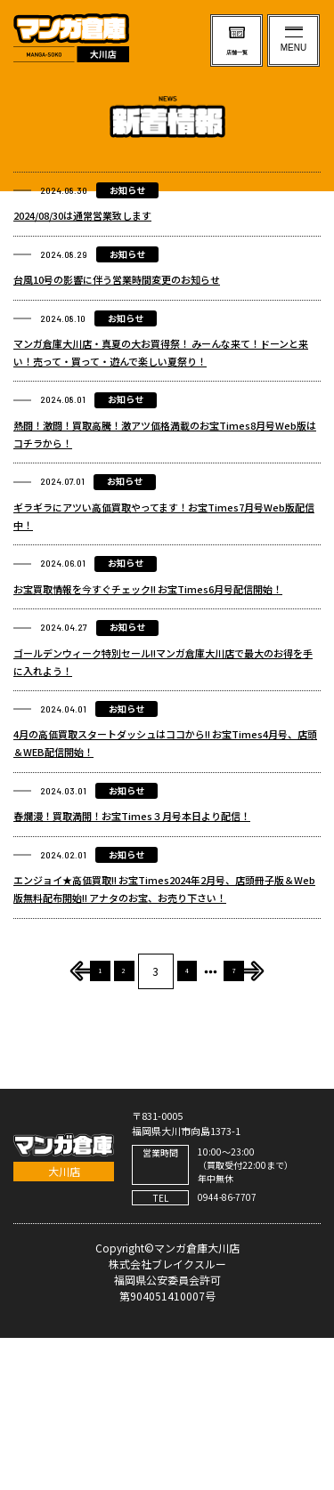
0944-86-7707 (227, 1349)
